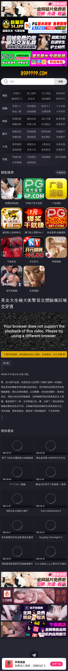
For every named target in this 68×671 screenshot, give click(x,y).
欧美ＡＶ (46, 105)
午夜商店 (31, 156)
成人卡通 (46, 118)
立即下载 (56, 663)
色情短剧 (31, 162)
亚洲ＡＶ (16, 105)
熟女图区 (46, 136)
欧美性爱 (60, 118)
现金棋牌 (46, 98)
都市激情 (16, 144)
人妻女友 (46, 144)
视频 (4, 108)
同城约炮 (16, 156)
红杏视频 (16, 162)
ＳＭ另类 (60, 111)
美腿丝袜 (16, 136)
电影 (4, 121)
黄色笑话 (46, 149)
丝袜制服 (31, 111)
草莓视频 (46, 156)
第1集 (6, 363)
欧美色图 (46, 131)
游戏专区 (60, 93)
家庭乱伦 (31, 144)
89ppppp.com (34, 73)
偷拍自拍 (31, 118)
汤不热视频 (60, 156)
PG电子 (17, 93)
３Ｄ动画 (60, 105)
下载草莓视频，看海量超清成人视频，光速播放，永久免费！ (34, 354)
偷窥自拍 (16, 131)
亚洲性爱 (16, 118)
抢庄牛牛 (60, 98)
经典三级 (31, 124)
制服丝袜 (16, 124)
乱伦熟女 (46, 124)
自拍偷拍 (31, 105)
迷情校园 (16, 149)
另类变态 (60, 124)
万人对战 (46, 93)
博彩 (4, 95)
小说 (4, 146)
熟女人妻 (16, 111)
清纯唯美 (31, 136)
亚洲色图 (31, 131)
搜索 (60, 81)
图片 (4, 133)
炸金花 (31, 98)
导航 (4, 159)
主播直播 (46, 111)
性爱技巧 (60, 149)
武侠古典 (60, 144)
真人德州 (31, 93)
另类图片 (60, 136)
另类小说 (31, 149)
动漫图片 (60, 131)
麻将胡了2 (17, 98)
